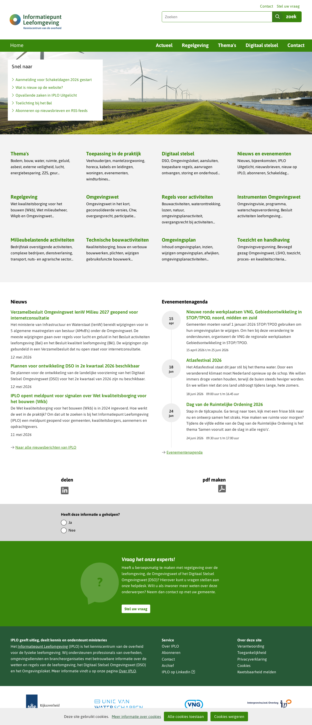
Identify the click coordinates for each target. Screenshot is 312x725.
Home (16, 45)
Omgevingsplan (179, 240)
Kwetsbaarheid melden (256, 672)
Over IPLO (127, 671)
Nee (72, 530)
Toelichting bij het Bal (34, 103)
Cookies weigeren (229, 716)
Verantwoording (250, 646)
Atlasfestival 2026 (204, 360)
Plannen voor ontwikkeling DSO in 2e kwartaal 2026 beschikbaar (75, 365)
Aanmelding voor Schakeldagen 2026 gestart (54, 79)
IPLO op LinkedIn (178, 672)
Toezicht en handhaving (263, 240)
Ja (70, 522)
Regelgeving (195, 45)
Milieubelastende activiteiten (42, 240)
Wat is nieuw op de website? (39, 87)
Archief (168, 665)
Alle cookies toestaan (186, 716)
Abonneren (171, 652)
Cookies (244, 665)
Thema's (227, 45)
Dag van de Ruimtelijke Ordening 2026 (224, 404)
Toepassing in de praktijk (113, 153)
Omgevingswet (102, 197)
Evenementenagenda (182, 452)
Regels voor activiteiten (187, 197)
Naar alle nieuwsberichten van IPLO (44, 447)
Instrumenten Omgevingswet (268, 197)
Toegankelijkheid (251, 652)
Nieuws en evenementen (264, 153)
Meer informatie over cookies (136, 716)
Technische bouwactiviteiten (117, 240)
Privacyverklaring (252, 659)
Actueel (164, 45)
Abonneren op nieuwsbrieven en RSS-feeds (52, 110)
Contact (266, 6)
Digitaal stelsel (262, 45)
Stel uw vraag (288, 6)
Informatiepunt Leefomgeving (43, 646)
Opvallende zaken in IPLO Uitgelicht (46, 95)
